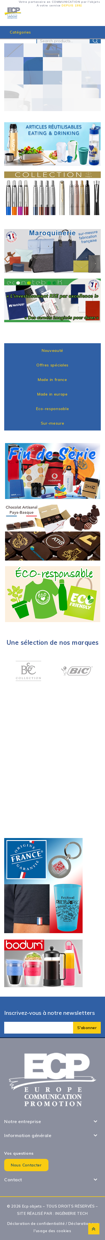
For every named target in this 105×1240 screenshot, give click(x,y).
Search (95, 40)
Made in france (52, 379)
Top (93, 1228)
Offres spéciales (52, 365)
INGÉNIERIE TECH (71, 1213)
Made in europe (52, 394)
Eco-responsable (52, 408)
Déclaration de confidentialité (36, 1223)
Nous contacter (26, 1165)
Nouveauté (52, 350)
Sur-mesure (52, 423)
